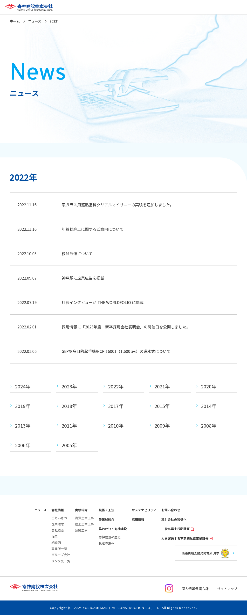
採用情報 (138, 519)
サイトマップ (227, 588)
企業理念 (57, 524)
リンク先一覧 (60, 561)
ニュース (40, 510)
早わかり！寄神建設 (113, 528)
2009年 (162, 425)
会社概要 (57, 530)
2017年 (116, 405)
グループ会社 (60, 554)
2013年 (22, 425)
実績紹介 (81, 510)
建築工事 (81, 530)
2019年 (22, 405)
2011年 (69, 425)
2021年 (162, 386)
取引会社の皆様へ (173, 519)
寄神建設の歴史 (110, 537)
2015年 (162, 405)
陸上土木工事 (84, 524)
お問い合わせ (170, 510)
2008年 (208, 425)
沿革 (54, 536)
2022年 (116, 386)
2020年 (208, 386)
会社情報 (57, 510)
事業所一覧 (59, 548)
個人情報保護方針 (195, 588)
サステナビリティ (144, 510)
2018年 (69, 405)
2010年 (116, 425)
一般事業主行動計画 (177, 528)
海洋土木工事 (84, 518)
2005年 (69, 445)
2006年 (22, 445)
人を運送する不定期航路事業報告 (187, 538)
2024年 (22, 386)
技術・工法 (106, 510)
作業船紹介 (106, 519)
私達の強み (106, 543)
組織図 (56, 542)
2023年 (69, 386)
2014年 (208, 405)
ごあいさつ (59, 518)
